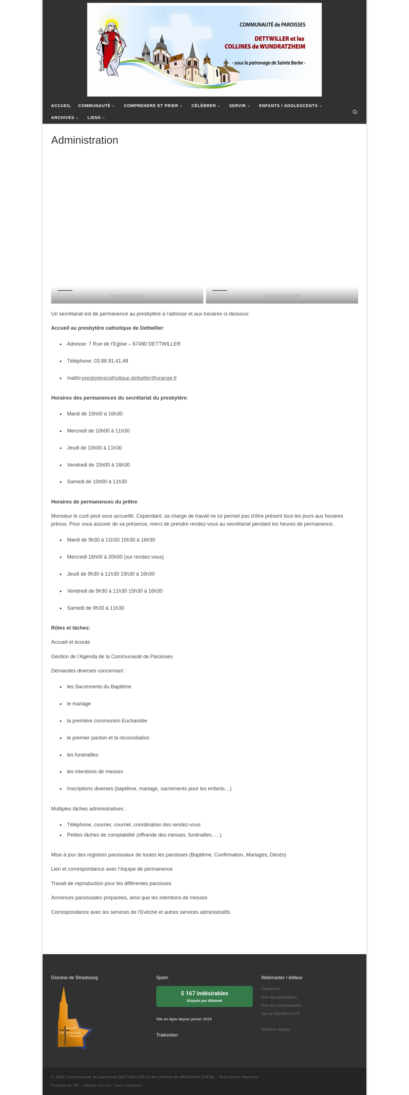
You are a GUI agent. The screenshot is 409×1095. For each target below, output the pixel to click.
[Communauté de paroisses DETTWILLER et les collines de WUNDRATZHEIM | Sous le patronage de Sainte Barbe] (204, 48)
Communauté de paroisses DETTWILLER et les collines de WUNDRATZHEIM (140, 1077)
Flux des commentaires (281, 1005)
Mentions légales (275, 1029)
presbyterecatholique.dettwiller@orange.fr (129, 378)
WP (77, 1085)
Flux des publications (279, 997)
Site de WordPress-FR (280, 1014)
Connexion (270, 989)
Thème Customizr (127, 1085)
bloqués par (204, 995)
